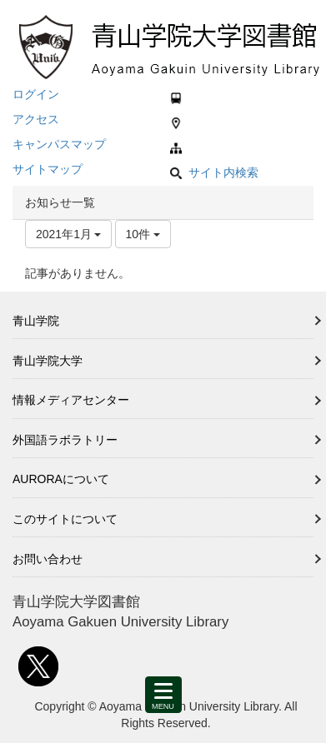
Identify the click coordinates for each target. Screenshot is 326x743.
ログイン (36, 94)
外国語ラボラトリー (65, 439)
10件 (143, 234)
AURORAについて (61, 479)
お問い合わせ (48, 559)
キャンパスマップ (59, 144)
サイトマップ (48, 169)
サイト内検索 (214, 172)
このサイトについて (65, 519)
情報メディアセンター (71, 399)
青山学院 (36, 320)
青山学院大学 (48, 360)
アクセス (36, 119)
